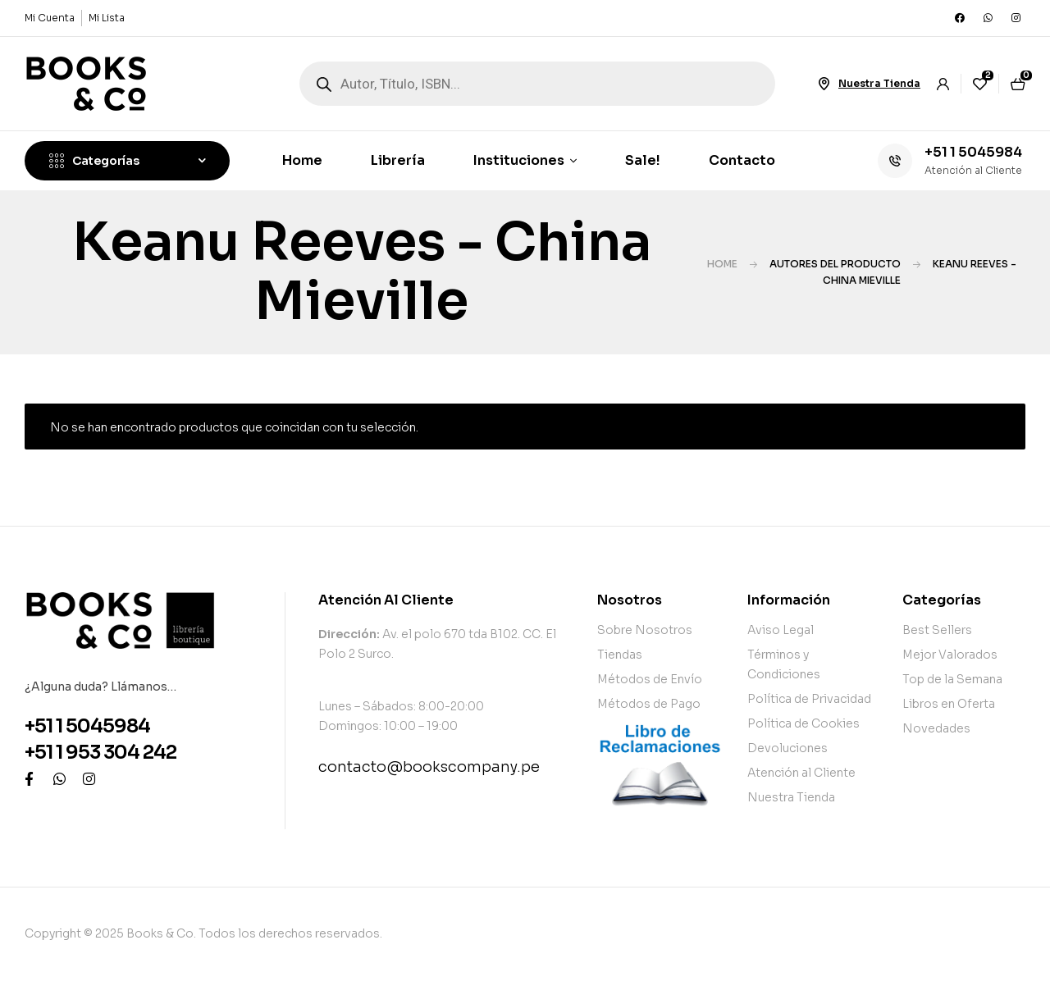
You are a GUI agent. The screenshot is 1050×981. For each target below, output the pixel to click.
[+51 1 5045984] (895, 161)
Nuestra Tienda (879, 83)
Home (722, 264)
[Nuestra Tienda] (823, 83)
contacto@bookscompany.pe (429, 767)
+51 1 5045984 (973, 152)
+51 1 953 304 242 (100, 752)
